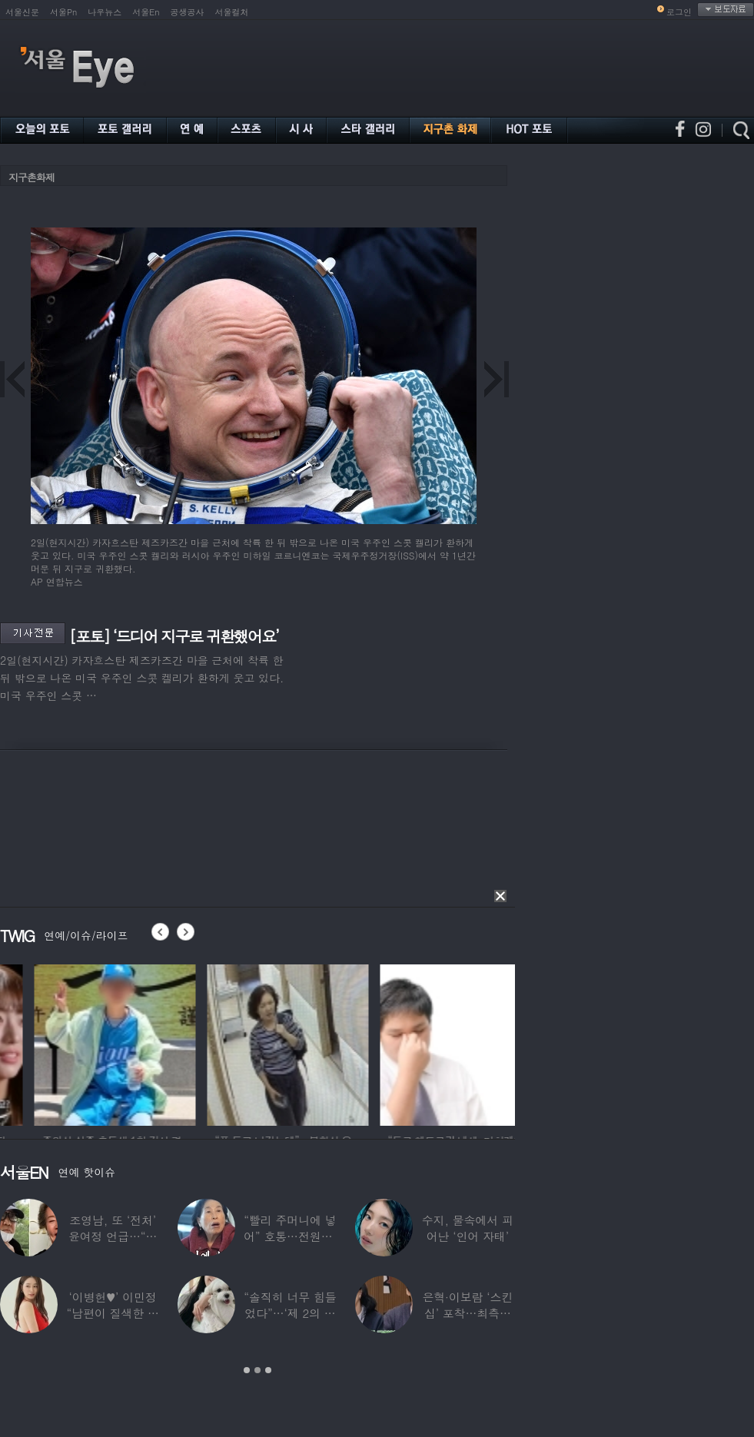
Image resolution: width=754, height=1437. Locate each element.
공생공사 (187, 12)
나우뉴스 (104, 12)
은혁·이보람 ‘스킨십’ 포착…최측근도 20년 (467, 1313)
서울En (145, 12)
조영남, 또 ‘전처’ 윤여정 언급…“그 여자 (113, 1236)
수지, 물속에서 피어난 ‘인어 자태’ (467, 1228)
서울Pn (63, 12)
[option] (189, 1043)
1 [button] (247, 1370)
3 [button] (268, 1370)
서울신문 (22, 12)
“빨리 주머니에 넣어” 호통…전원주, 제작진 (290, 1236)
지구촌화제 (31, 177)
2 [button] (257, 1370)
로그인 (679, 12)
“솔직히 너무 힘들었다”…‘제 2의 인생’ (290, 1313)
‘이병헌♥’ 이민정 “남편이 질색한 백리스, (112, 1313)
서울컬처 (232, 12)
